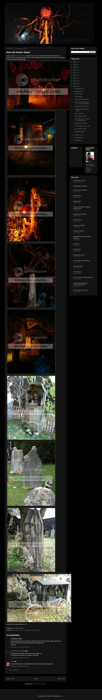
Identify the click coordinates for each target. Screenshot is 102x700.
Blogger (61, 696)
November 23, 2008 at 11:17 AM (20, 647)
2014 (75, 70)
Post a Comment (14, 670)
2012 (75, 75)
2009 (75, 83)
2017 (75, 62)
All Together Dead (79, 180)
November (78, 91)
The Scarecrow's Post (80, 290)
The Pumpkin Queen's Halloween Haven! (80, 283)
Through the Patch (20, 56)
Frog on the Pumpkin (80, 190)
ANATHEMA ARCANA (80, 186)
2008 (12, 630)
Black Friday (78, 94)
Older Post (61, 679)
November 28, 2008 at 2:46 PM (20, 666)
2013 (75, 73)
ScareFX (76, 244)
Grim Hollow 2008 (80, 129)
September (78, 137)
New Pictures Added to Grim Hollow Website (82, 102)
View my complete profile (89, 169)
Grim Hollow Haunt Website (90, 164)
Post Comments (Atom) (39, 684)
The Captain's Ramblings (81, 260)
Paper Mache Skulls (81, 123)
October (77, 135)
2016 (75, 64)
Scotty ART (77, 249)
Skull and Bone (79, 113)
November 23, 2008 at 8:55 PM (20, 657)
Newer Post (10, 679)
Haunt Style (77, 201)
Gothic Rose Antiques (17, 651)
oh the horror (77, 219)
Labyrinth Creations (79, 214)
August (77, 140)
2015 (75, 67)
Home (36, 679)
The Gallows (77, 272)
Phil (12, 661)
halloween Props (28, 630)
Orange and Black (79, 225)
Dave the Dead (19, 630)
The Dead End (77, 266)
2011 (75, 78)
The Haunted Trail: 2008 (82, 126)
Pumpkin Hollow (78, 231)
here (25, 624)
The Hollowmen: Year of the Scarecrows (82, 119)
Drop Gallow (78, 96)
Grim (89, 161)
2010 (75, 81)
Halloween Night (80, 131)
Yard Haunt (37, 630)
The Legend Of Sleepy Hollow (83, 277)
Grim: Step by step (80, 116)
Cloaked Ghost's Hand (82, 106)
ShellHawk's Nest (79, 255)
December (78, 89)
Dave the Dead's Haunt (82, 99)
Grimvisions (77, 195)
